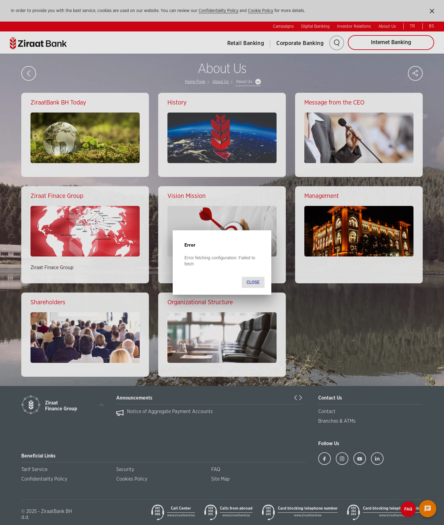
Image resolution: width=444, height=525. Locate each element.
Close (253, 282)
